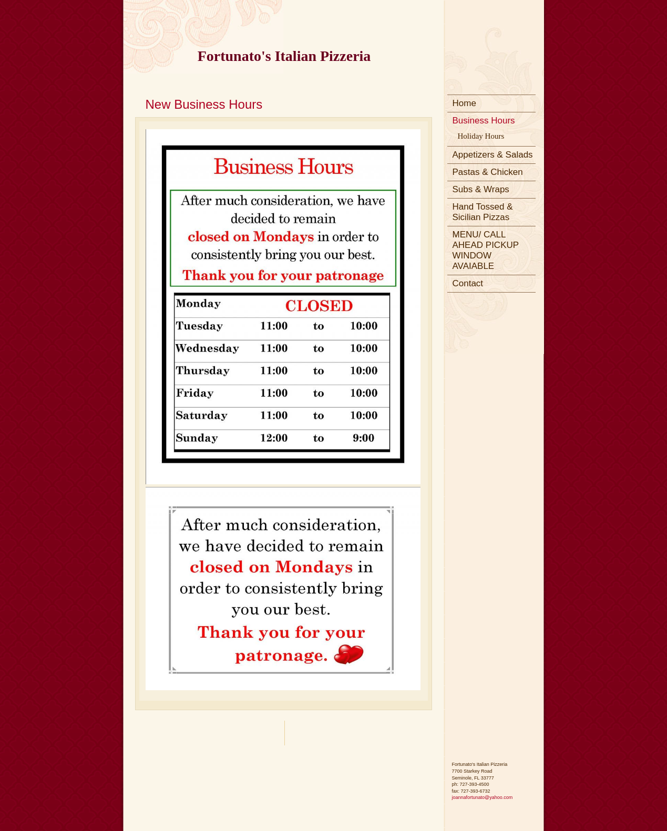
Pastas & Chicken (488, 172)
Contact (468, 283)
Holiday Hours (481, 136)
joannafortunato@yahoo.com (482, 797)
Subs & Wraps (481, 189)
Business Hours (484, 121)
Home (464, 103)
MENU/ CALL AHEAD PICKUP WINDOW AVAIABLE (486, 250)
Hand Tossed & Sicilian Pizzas (483, 212)
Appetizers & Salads (493, 155)
